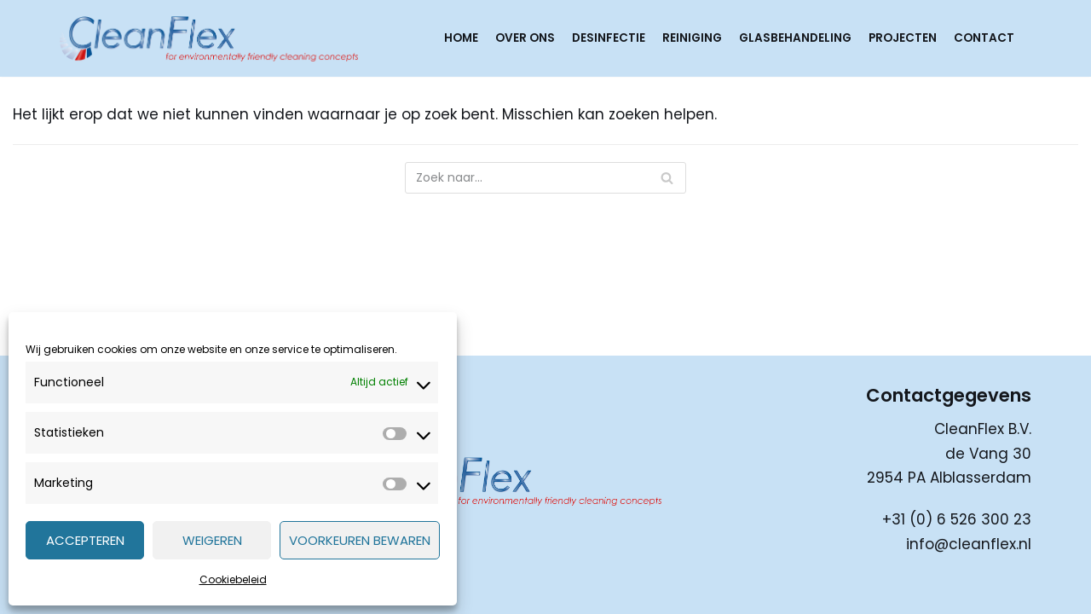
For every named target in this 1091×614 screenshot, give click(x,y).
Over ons (525, 38)
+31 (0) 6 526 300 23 (956, 519)
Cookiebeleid (233, 579)
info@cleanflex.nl (968, 544)
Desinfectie (608, 38)
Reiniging (692, 38)
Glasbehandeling (795, 38)
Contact (984, 38)
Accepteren (85, 540)
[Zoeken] (545, 178)
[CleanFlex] (209, 38)
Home (461, 38)
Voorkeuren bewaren (359, 540)
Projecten (903, 38)
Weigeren (212, 540)
